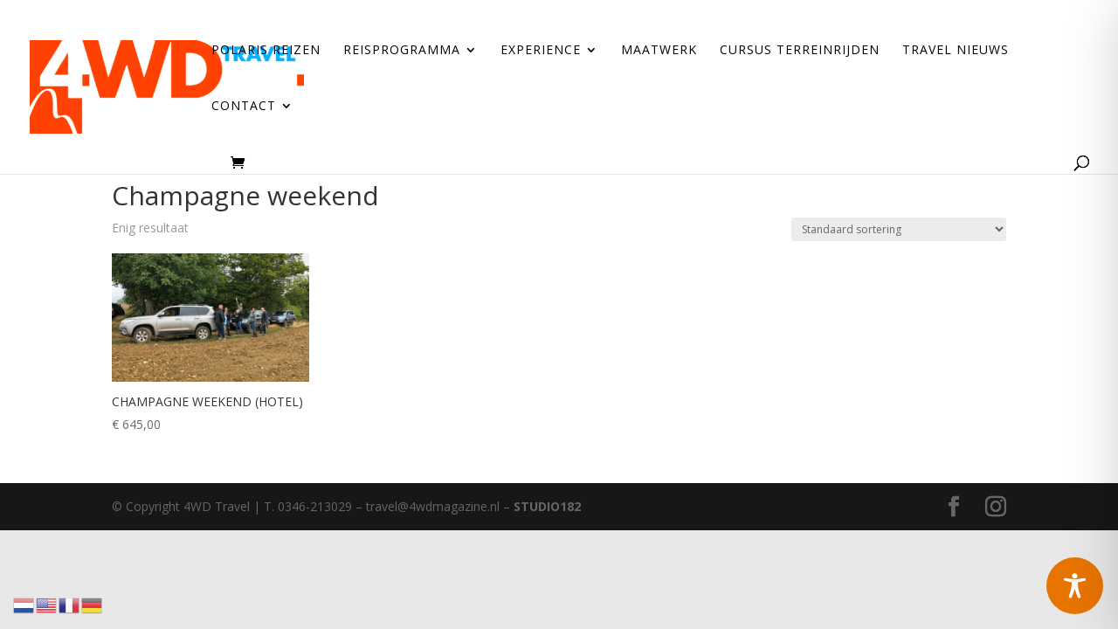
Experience (540, 51)
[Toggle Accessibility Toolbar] (1075, 586)
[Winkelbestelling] (898, 229)
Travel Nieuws (955, 51)
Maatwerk (659, 51)
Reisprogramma (401, 51)
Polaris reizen (266, 51)
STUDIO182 (547, 506)
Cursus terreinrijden (800, 51)
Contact (243, 107)
